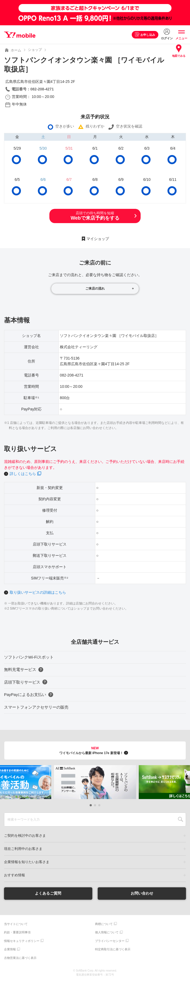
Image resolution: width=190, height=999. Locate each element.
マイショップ (97, 239)
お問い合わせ (142, 893)
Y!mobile (19, 34)
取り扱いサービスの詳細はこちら (38, 592)
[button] (91, 805)
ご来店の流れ (95, 288)
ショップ (35, 50)
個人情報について (107, 932)
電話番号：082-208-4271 (33, 89)
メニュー (181, 38)
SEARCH (180, 819)
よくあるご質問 (48, 893)
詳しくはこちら (23, 474)
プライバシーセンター (110, 940)
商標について (104, 924)
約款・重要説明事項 (17, 932)
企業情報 (10, 949)
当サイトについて (16, 924)
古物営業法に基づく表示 (20, 957)
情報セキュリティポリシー (21, 940)
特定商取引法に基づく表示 (112, 949)
